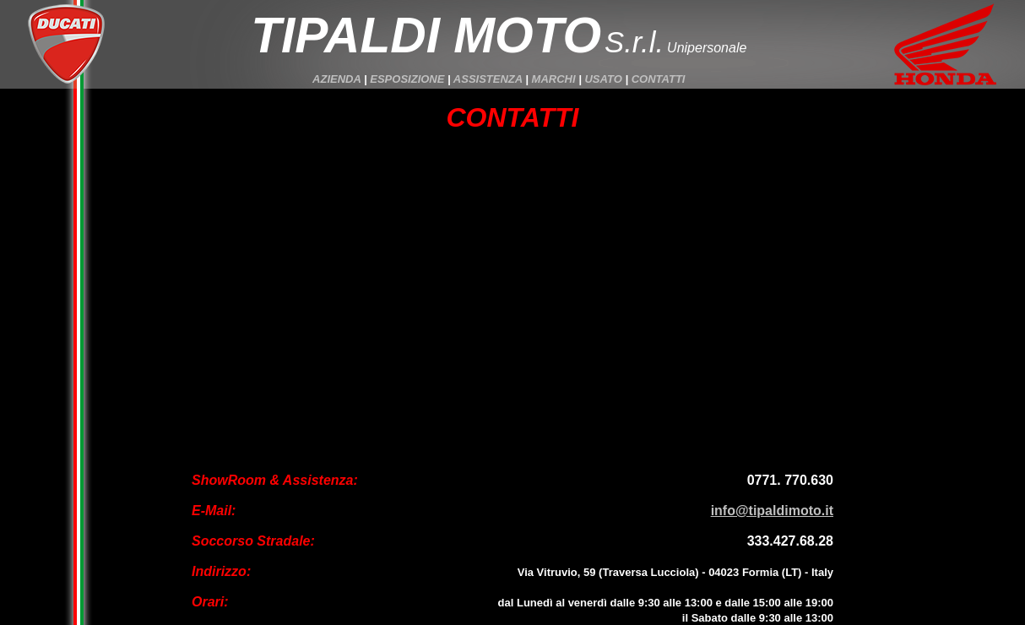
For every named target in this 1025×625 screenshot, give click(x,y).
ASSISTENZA (488, 79)
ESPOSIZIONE (407, 79)
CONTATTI (659, 79)
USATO (602, 79)
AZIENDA (336, 79)
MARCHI (554, 79)
